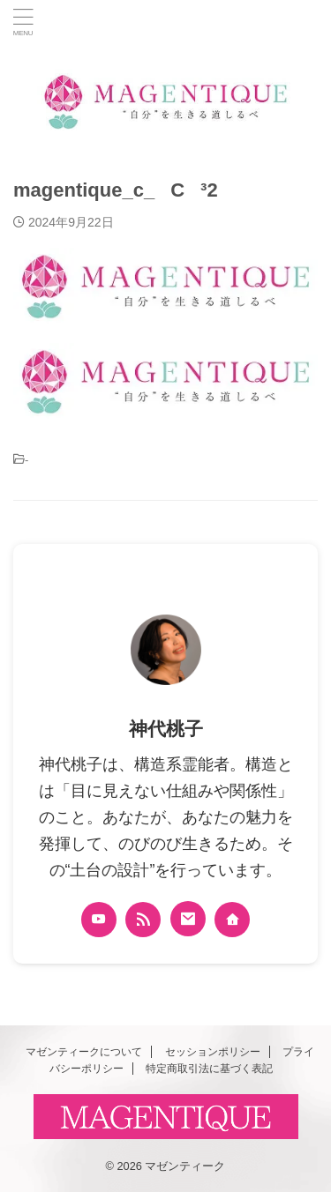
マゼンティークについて (84, 1052)
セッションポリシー (212, 1052)
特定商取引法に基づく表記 (209, 1068)
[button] (165, 286)
